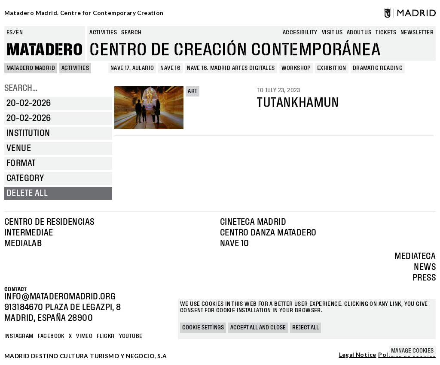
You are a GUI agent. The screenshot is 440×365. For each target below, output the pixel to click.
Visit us (332, 33)
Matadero (44, 50)
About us (359, 33)
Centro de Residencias (49, 222)
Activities (103, 33)
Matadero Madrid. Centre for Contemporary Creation (84, 12)
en (19, 33)
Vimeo (84, 336)
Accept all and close (258, 328)
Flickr (105, 336)
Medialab (23, 243)
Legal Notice (357, 355)
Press (424, 278)
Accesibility (300, 33)
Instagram (19, 336)
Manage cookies (412, 351)
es (9, 33)
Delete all (27, 193)
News (425, 267)
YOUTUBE (131, 336)
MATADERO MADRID (30, 68)
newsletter (417, 33)
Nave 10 (234, 243)
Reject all (305, 328)
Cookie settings (203, 328)
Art (192, 91)
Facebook (51, 336)
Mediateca (415, 256)
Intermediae (28, 233)
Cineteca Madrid (253, 222)
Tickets (386, 33)
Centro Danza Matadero (268, 233)
